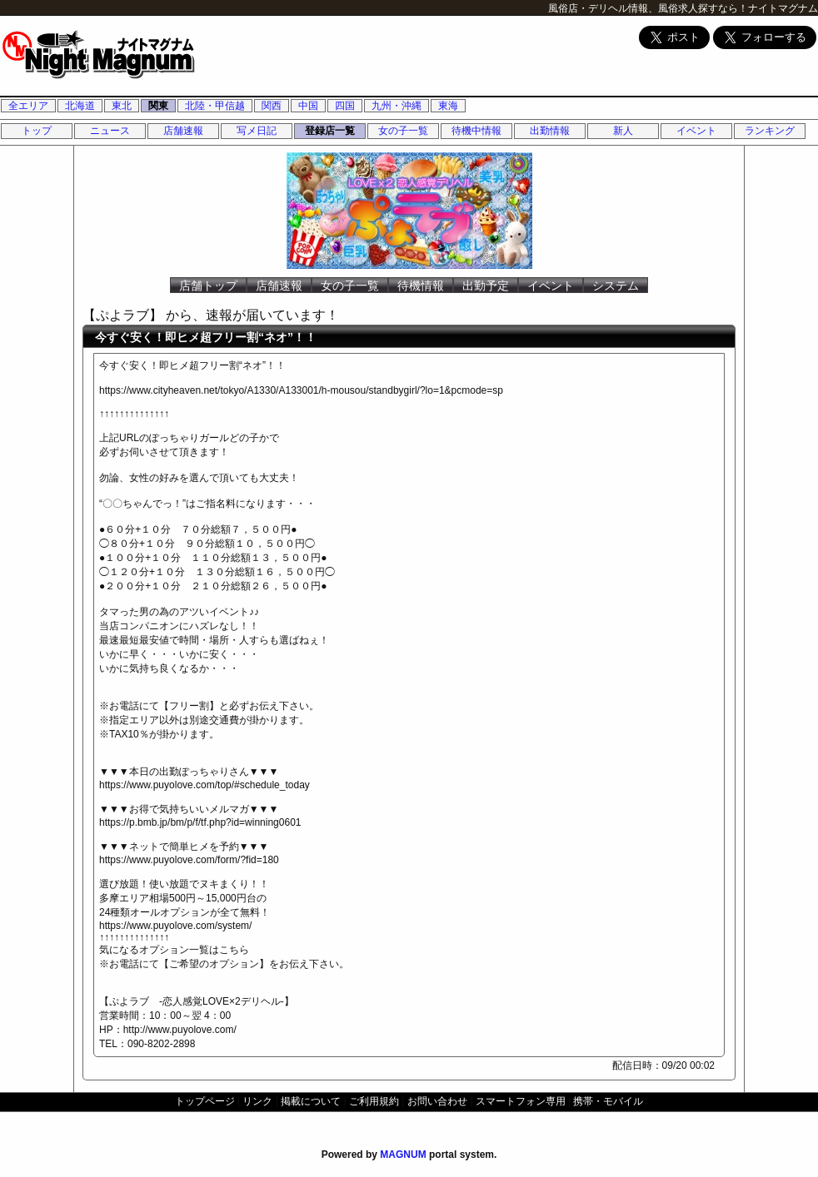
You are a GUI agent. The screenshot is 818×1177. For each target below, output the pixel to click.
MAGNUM (403, 1154)
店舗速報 (183, 131)
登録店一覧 (330, 131)
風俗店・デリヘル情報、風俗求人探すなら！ (648, 8)
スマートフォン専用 (521, 1101)
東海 (448, 106)
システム (615, 285)
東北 (122, 106)
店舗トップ (208, 285)
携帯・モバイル (608, 1101)
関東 (158, 106)
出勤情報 (550, 131)
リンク (257, 1101)
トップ (37, 131)
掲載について (311, 1101)
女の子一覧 (403, 131)
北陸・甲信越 (215, 106)
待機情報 (420, 285)
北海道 (80, 106)
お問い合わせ (437, 1101)
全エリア (28, 106)
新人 (623, 131)
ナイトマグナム (783, 8)
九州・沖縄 (396, 106)
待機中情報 (476, 131)
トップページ (205, 1101)
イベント (696, 131)
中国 (308, 106)
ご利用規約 (374, 1101)
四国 (345, 106)
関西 (272, 106)
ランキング (770, 131)
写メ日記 (257, 131)
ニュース (110, 131)
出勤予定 (485, 285)
